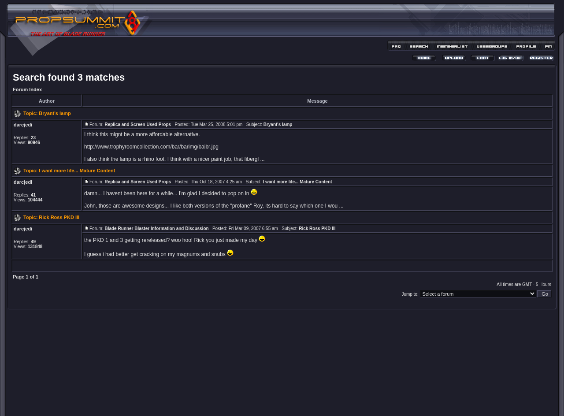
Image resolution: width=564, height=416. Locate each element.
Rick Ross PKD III (59, 217)
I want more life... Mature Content (77, 170)
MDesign (313, 401)
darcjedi (23, 124)
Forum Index (27, 89)
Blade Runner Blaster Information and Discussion (156, 228)
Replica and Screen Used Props (137, 124)
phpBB (266, 396)
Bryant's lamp (54, 113)
